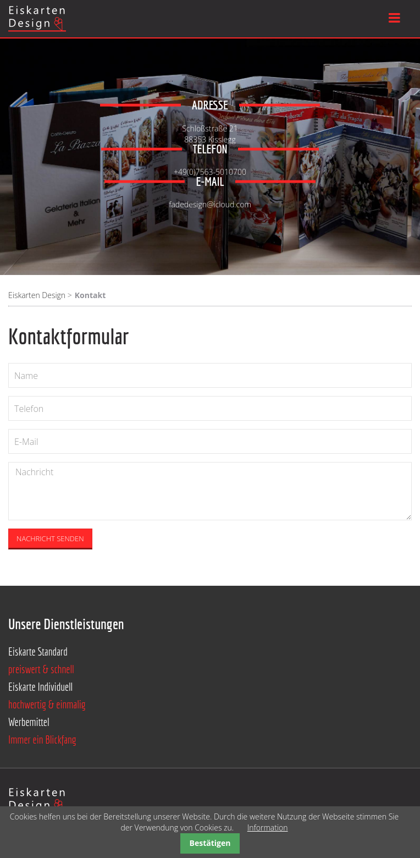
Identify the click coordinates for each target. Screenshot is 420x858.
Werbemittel (28, 722)
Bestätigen (210, 843)
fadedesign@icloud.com (210, 200)
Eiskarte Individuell (40, 686)
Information (267, 827)
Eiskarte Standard (38, 651)
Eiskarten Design (36, 295)
